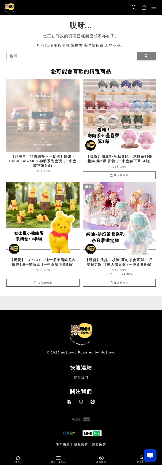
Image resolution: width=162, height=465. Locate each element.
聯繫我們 (81, 377)
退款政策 (99, 444)
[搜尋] (71, 56)
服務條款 (63, 444)
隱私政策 (81, 444)
